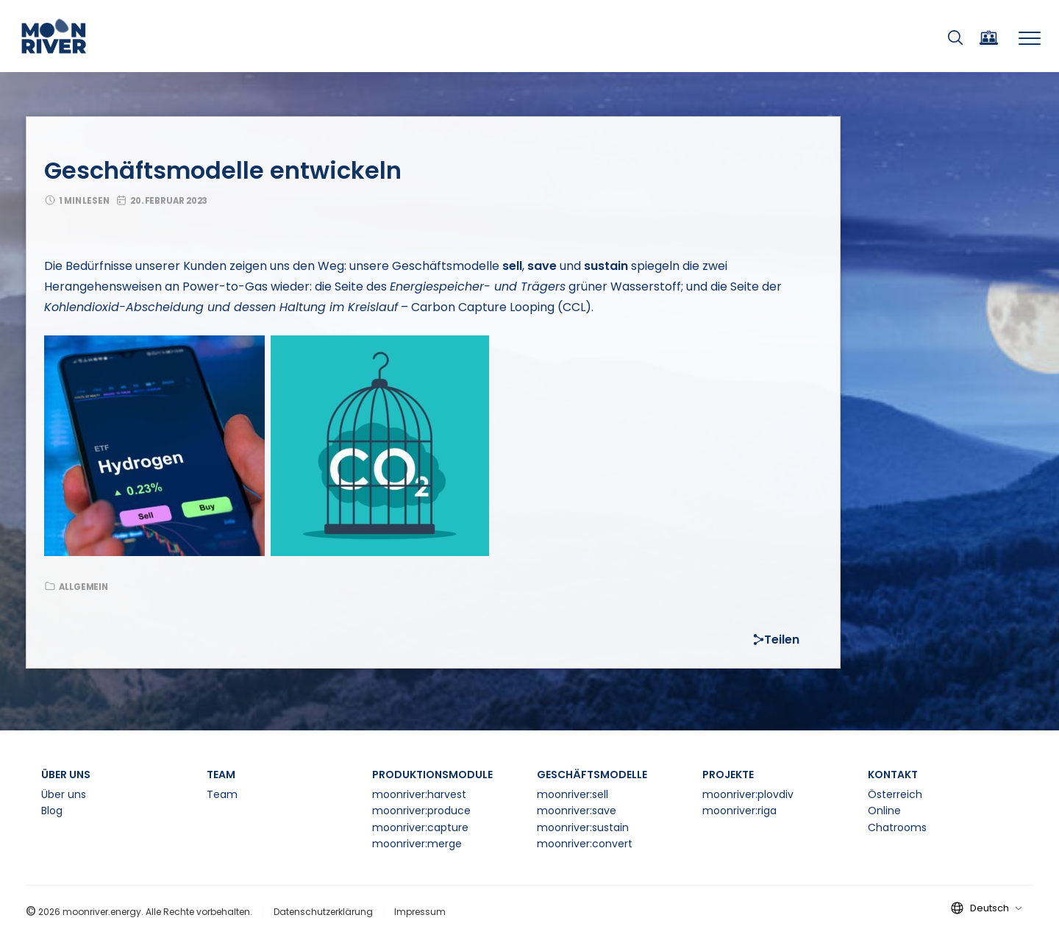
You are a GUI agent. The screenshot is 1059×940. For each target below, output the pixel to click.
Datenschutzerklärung (323, 911)
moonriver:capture (420, 827)
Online (884, 810)
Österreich (895, 794)
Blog (52, 810)
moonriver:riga (739, 810)
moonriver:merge (417, 843)
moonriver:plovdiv (748, 794)
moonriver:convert (584, 843)
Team (222, 794)
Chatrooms (897, 827)
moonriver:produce (421, 810)
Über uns (63, 794)
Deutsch (995, 908)
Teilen (776, 639)
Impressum (420, 911)
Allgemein (83, 587)
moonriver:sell (572, 794)
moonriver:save (576, 810)
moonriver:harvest (419, 794)
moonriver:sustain (583, 827)
